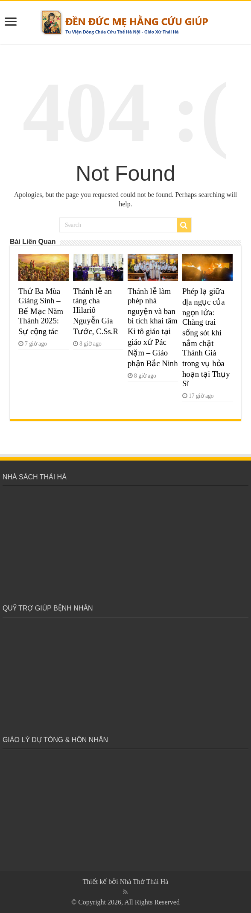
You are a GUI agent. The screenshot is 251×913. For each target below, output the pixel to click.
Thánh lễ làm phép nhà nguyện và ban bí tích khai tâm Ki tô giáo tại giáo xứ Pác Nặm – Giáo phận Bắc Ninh (153, 327)
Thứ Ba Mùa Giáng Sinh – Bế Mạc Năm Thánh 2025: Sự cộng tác (40, 311)
